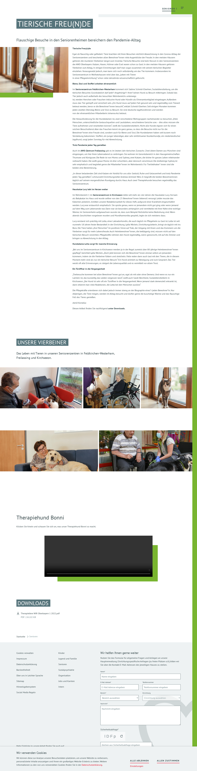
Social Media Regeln (26, 692)
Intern (61, 686)
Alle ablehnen (139, 760)
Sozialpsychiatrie (66, 669)
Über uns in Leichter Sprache (29, 675)
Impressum (21, 658)
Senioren (62, 664)
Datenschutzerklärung (92, 764)
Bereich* (103, 693)
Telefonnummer (148, 682)
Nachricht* (104, 704)
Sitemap (20, 681)
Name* (102, 672)
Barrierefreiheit (23, 669)
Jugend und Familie (67, 658)
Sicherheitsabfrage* (109, 729)
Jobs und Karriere (66, 681)
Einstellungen (136, 766)
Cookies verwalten (25, 653)
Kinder (61, 653)
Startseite (20, 636)
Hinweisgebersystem (26, 686)
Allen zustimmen (168, 760)
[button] (66, 8)
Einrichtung (146, 693)
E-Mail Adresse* (105, 682)
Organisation (64, 675)
